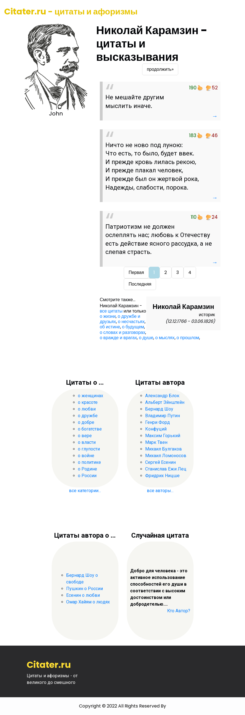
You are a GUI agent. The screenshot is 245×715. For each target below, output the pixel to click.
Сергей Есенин (160, 462)
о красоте (88, 402)
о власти (87, 442)
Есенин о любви (83, 595)
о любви (87, 409)
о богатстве (90, 429)
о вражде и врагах (118, 337)
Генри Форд (157, 422)
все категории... (85, 490)
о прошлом (188, 337)
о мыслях (164, 337)
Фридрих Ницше (162, 475)
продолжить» (160, 69)
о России (87, 475)
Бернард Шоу (159, 409)
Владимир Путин (162, 415)
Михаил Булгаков (163, 449)
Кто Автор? (178, 610)
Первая (136, 272)
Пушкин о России (84, 588)
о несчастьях (131, 321)
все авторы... (160, 490)
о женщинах (90, 395)
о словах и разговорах (122, 332)
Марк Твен (156, 442)
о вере (85, 435)
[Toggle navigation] (233, 11)
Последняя (139, 284)
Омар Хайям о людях (88, 602)
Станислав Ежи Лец (165, 469)
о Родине (87, 469)
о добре (86, 422)
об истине (110, 327)
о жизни (108, 316)
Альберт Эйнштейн (164, 402)
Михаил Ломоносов (165, 455)
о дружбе (88, 415)
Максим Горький (162, 435)
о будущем (133, 327)
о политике (89, 462)
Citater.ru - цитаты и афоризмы (71, 11)
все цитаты (111, 311)
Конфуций (156, 429)
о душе (146, 337)
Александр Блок (162, 395)
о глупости (89, 449)
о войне (86, 455)
